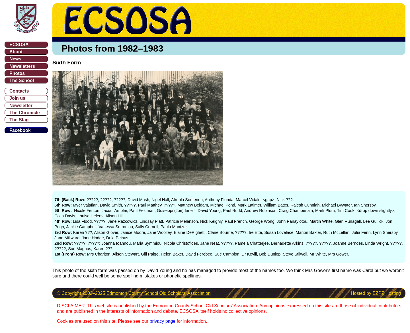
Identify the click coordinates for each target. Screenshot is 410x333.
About (15, 51)
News (15, 58)
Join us (17, 98)
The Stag (19, 119)
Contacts (19, 91)
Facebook (20, 130)
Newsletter (20, 105)
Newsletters (22, 66)
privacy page (163, 321)
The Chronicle (24, 112)
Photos (17, 73)
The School (21, 80)
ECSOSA (19, 44)
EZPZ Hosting (386, 293)
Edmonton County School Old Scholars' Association (158, 293)
